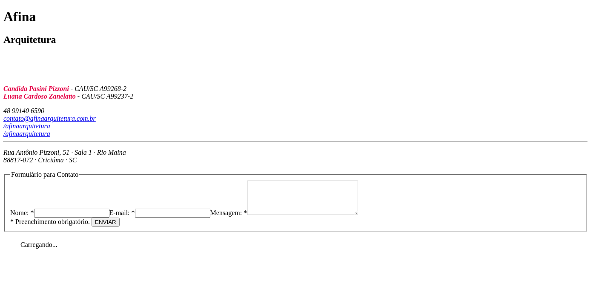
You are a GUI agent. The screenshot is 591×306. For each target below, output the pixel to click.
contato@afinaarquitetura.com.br (49, 118)
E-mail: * (122, 219)
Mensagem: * (228, 219)
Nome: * (22, 219)
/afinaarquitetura (26, 126)
